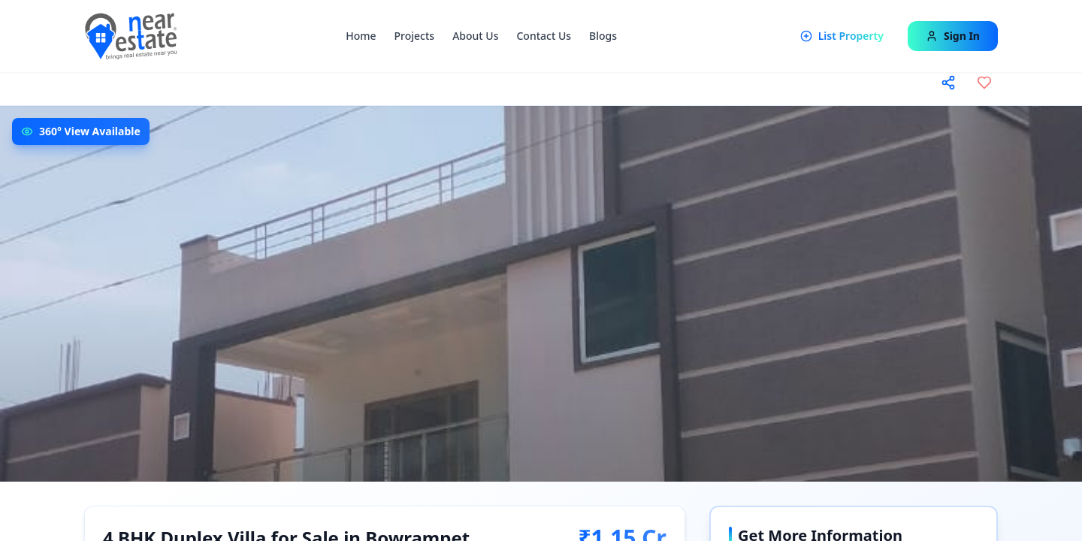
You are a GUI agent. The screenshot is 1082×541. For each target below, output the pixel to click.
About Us (475, 36)
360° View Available (90, 131)
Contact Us (543, 36)
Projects (414, 36)
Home (361, 36)
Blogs (603, 36)
